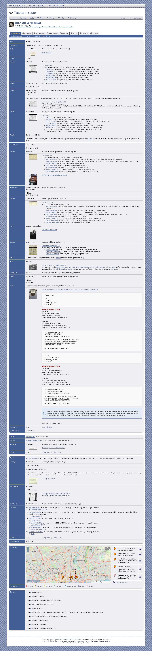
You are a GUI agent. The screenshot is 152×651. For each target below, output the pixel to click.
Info (62, 18)
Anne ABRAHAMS (35, 518)
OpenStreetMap (97, 582)
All (44, 36)
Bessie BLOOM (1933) (38, 529)
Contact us (86, 643)
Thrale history (25, 12)
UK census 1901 (47, 115)
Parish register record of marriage (53, 448)
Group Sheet (46, 452)
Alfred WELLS (30, 437)
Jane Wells (49, 71)
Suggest (94, 33)
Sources (28, 36)
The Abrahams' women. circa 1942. (54, 265)
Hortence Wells (51, 79)
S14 (31, 612)
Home (14, 18)
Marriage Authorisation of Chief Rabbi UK (56, 494)
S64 (31, 616)
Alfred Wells (50, 69)
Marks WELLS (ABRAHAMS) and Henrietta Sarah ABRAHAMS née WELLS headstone (70, 289)
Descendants (39, 33)
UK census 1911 (47, 155)
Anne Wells (50, 73)
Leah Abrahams (51, 165)
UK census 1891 (47, 65)
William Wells (50, 75)
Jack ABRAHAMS (34, 508)
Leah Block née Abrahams (62, 269)
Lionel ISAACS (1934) (38, 525)
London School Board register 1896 (54, 102)
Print (129, 18)
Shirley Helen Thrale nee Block (105, 267)
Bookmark (137, 18)
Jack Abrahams (51, 163)
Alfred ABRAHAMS (35, 527)
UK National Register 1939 (51, 246)
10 (79, 504)
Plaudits (69, 643)
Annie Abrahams (51, 167)
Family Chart (57, 452)
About (64, 643)
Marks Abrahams (52, 250)
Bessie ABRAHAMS (35, 523)
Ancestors (26, 33)
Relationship (52, 33)
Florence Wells (51, 123)
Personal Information (16, 36)
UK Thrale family (47, 427)
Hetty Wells (50, 77)
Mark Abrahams (51, 159)
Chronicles (74, 18)
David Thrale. (80, 641)
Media (51, 18)
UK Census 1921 (47, 202)
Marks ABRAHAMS (32, 458)
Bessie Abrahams (52, 171)
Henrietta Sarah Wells (49, 230)
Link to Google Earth (122, 582)
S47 (31, 608)
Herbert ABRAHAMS (35, 532)
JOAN (32, 534)
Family (74, 33)
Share (123, 18)
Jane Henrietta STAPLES (34, 440)
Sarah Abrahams (51, 161)
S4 (30, 592)
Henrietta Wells (51, 121)
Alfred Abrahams (52, 169)
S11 (31, 596)
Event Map (37, 36)
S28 (31, 600)
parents (89, 139)
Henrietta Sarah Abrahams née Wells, (81, 267)
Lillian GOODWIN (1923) (39, 510)
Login (31, 18)
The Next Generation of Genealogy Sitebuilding (67, 639)
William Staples (51, 125)
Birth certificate (47, 53)
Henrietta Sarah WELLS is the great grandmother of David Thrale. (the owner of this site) (44, 27)
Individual (15, 33)
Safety (75, 643)
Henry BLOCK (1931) (38, 516)
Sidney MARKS (36, 520)
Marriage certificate (48, 479)
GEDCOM (84, 33)
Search (23, 18)
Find (41, 18)
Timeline (64, 33)
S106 (31, 604)
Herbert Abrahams (52, 222)
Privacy (80, 643)
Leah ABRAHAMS (34, 512)
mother (58, 258)
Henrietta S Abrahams (53, 252)
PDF (49, 36)
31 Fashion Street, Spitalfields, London (55, 175)
